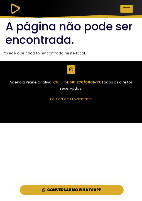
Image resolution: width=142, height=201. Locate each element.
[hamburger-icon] (126, 9)
